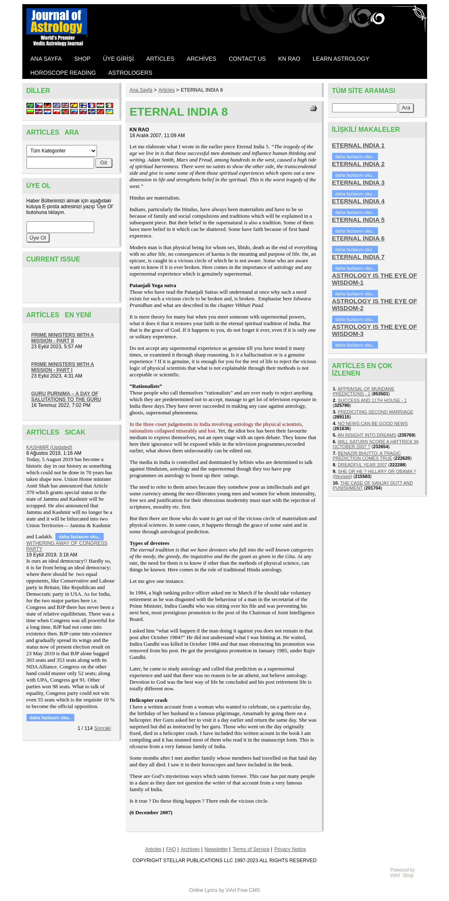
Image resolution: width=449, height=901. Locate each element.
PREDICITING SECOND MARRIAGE (375, 411)
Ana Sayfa (141, 90)
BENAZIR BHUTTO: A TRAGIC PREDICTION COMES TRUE (367, 456)
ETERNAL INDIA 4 (358, 200)
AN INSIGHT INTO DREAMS (366, 435)
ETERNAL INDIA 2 (358, 163)
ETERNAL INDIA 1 (358, 145)
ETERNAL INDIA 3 (358, 182)
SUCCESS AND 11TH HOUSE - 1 (372, 400)
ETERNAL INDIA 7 (358, 256)
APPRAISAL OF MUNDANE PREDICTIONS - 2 (363, 391)
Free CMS (249, 890)
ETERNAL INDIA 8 (202, 90)
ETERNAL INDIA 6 (358, 238)
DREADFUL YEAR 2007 (362, 464)
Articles (167, 90)
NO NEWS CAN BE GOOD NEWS (373, 423)
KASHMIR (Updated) (49, 447)
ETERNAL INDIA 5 (358, 219)
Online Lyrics (203, 890)
